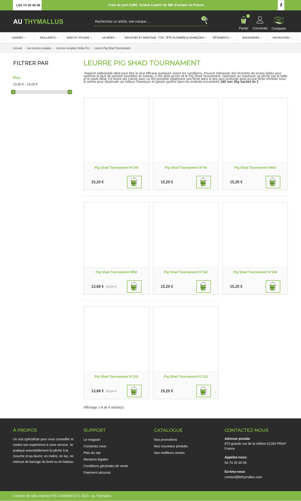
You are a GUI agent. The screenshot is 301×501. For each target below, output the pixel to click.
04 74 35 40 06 (235, 463)
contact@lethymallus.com (243, 477)
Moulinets (47, 37)
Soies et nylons (77, 37)
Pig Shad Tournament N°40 (186, 167)
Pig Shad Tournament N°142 (186, 272)
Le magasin (91, 439)
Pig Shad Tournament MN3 (255, 167)
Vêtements (220, 37)
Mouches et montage (140, 37)
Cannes (17, 37)
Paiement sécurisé (97, 472)
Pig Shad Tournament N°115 (186, 376)
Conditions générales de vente (105, 466)
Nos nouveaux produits (171, 446)
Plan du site (92, 453)
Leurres (108, 37)
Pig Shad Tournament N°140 (255, 272)
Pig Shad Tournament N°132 (117, 376)
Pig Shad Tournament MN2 (116, 272)
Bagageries (250, 37)
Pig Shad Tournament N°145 (117, 167)
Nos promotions (165, 439)
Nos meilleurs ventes (169, 453)
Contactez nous (94, 446)
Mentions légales (95, 459)
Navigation (281, 37)
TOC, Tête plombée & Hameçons (181, 37)
